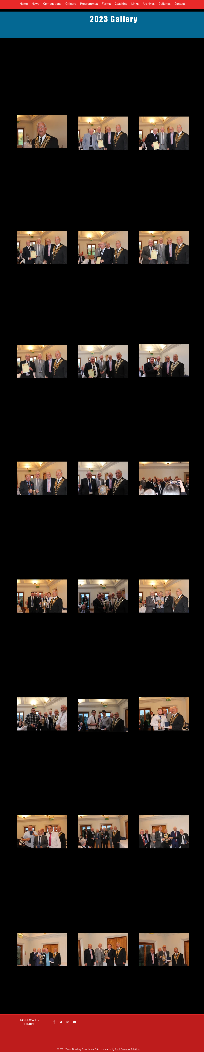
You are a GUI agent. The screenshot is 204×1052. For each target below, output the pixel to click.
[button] (35, 4)
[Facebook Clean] (54, 1022)
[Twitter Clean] (61, 1022)
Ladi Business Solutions (127, 1049)
